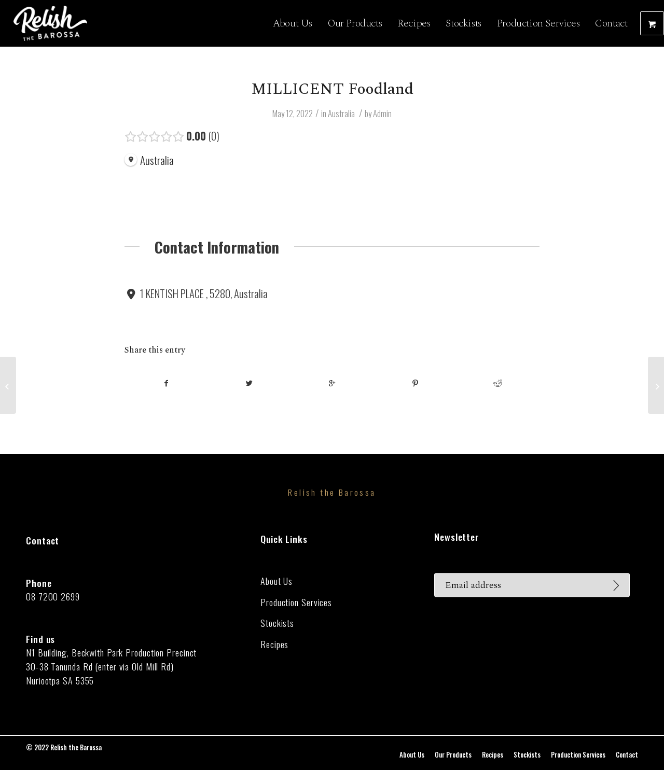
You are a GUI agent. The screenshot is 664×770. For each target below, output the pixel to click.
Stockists (277, 623)
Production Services (296, 602)
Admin (382, 113)
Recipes (274, 644)
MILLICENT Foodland (332, 89)
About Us (276, 581)
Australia (341, 113)
